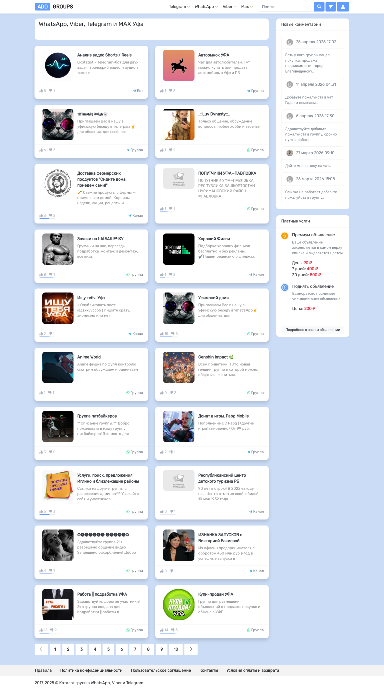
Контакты (209, 670)
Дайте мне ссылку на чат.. (308, 166)
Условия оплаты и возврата (252, 670)
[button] (331, 7)
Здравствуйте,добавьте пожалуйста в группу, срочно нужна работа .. (311, 134)
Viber (227, 6)
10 (176, 649)
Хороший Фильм (214, 238)
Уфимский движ (214, 298)
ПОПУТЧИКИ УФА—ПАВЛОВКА (227, 173)
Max (245, 6)
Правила (43, 670)
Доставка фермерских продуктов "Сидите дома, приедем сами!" (101, 179)
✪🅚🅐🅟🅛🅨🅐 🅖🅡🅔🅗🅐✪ (103, 534)
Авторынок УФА (213, 55)
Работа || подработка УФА (102, 594)
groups (54, 6)
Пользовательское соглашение (161, 670)
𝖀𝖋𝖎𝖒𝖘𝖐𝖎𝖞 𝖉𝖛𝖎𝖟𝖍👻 (92, 114)
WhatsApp (204, 6)
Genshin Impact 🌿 (216, 357)
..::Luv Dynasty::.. (214, 114)
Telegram (177, 6)
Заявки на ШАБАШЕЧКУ (100, 238)
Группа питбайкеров (97, 416)
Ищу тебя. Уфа (91, 298)
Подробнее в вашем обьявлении (313, 330)
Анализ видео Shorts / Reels (104, 55)
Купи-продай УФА (215, 594)
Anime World (89, 357)
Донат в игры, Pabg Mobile (223, 416)
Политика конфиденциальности (91, 670)
